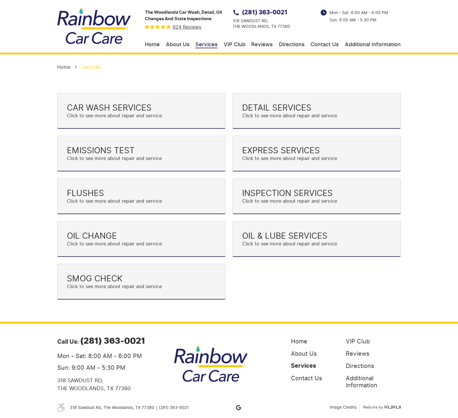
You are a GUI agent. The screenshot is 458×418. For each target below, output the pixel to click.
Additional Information (373, 44)
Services (206, 44)
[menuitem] (152, 45)
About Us (178, 44)
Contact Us (324, 44)
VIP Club (234, 44)
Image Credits (343, 407)
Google (238, 407)
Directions (292, 44)
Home (152, 44)
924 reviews (187, 27)
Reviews (262, 44)
